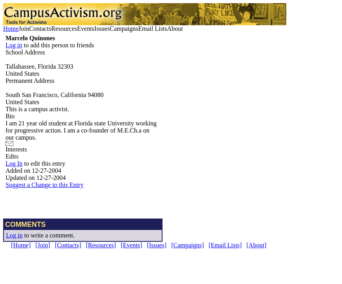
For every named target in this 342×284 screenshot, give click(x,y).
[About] (257, 245)
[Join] (43, 245)
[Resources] (101, 245)
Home (11, 28)
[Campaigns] (187, 245)
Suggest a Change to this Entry (45, 184)
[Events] (131, 245)
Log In (14, 163)
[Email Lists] (225, 245)
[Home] (21, 245)
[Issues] (156, 245)
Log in (14, 45)
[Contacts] (68, 245)
